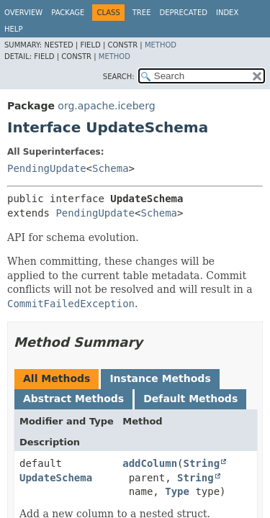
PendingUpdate (46, 168)
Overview (23, 13)
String (202, 463)
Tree (141, 13)
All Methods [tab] (56, 378)
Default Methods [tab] (190, 398)
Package (67, 13)
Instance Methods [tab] (159, 378)
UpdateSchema (55, 477)
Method (160, 45)
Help (13, 29)
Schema (110, 168)
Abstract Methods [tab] (73, 398)
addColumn (149, 463)
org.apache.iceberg (106, 106)
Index (227, 13)
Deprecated (183, 13)
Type (177, 491)
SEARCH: (119, 77)
